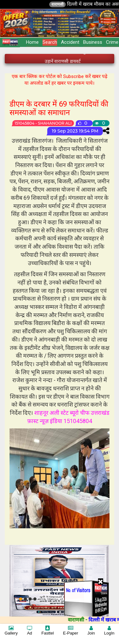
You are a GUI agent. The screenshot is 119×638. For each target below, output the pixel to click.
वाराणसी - (81, 620)
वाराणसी (61, 4)
